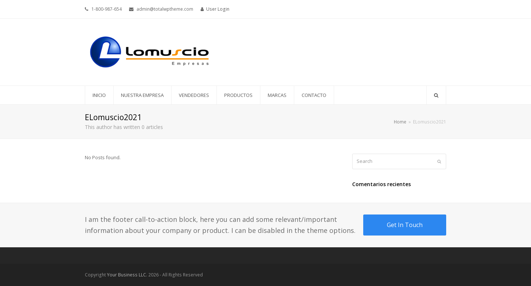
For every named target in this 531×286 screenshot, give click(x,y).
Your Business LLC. (127, 275)
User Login (217, 9)
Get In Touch (405, 225)
